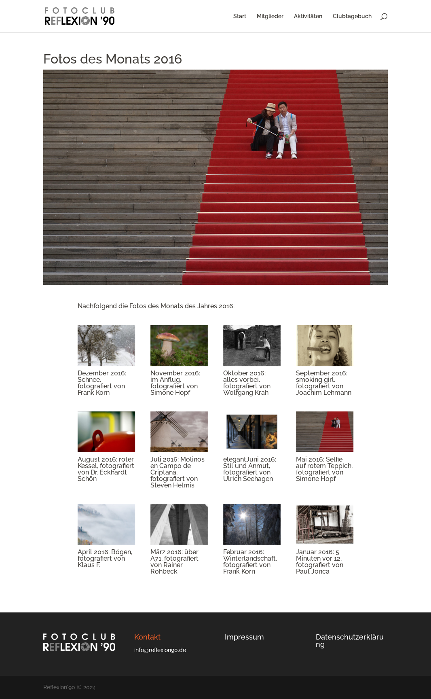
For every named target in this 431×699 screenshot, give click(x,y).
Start (239, 16)
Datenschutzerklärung (350, 640)
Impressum (244, 637)
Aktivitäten (308, 16)
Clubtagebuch (352, 16)
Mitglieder (270, 16)
